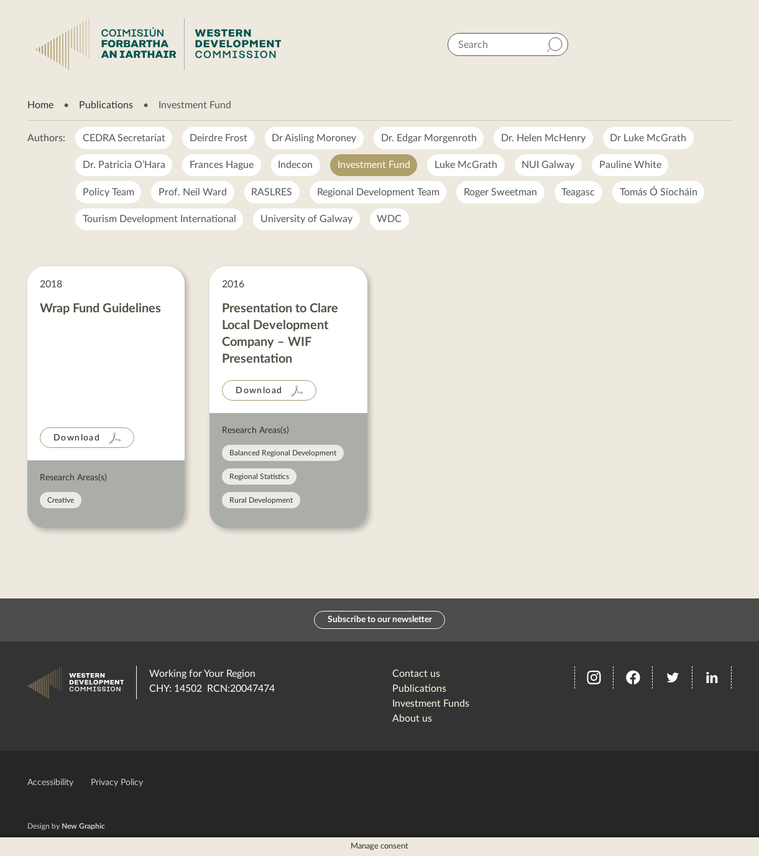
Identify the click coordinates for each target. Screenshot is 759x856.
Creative (60, 501)
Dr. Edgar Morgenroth (430, 138)
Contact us (416, 674)
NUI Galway (550, 165)
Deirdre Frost (219, 138)
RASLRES (272, 193)
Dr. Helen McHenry (545, 138)
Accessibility (50, 782)
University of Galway (307, 220)
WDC (390, 220)
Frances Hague (222, 165)
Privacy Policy (117, 782)
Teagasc (580, 193)
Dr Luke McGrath (650, 138)
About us (412, 718)
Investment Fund (375, 165)
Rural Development (261, 501)
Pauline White (633, 165)
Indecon (296, 165)
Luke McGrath (467, 165)
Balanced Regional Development (282, 454)
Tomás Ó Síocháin (661, 193)
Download (76, 439)
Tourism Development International (159, 220)
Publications (106, 105)
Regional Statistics (259, 478)
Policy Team (108, 193)
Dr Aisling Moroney (315, 138)
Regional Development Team (379, 193)
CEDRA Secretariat (124, 138)
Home (40, 105)
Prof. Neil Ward (193, 193)
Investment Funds (430, 704)
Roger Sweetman (502, 193)
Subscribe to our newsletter (380, 619)
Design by (66, 826)
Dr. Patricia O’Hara (124, 165)
